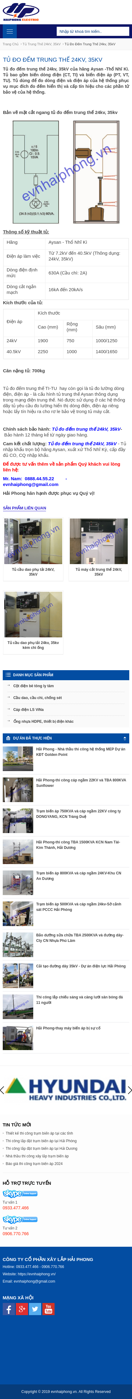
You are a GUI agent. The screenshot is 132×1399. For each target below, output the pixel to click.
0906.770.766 (53, 1267)
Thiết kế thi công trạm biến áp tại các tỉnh (39, 1133)
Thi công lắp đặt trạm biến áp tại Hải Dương (41, 1148)
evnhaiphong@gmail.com (34, 1281)
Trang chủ (11, 44)
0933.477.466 (27, 1267)
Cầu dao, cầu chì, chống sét (37, 698)
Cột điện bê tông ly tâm (33, 686)
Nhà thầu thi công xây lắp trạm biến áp (37, 1156)
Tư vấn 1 (10, 1202)
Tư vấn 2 (10, 1228)
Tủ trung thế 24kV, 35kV (42, 44)
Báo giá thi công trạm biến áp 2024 (34, 1164)
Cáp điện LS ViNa (28, 710)
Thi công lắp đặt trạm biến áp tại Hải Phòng (41, 1141)
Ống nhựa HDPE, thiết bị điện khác (43, 721)
